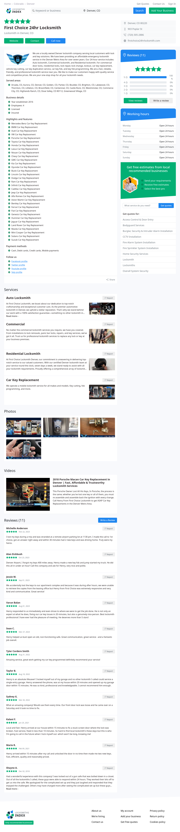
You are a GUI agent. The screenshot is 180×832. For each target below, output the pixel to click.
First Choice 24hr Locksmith (32, 27)
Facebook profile (19, 261)
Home (7, 3)
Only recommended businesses (18, 822)
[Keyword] (56, 11)
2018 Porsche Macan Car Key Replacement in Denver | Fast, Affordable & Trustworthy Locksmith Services (81, 483)
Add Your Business (162, 10)
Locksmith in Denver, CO (18, 33)
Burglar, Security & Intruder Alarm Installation (148, 231)
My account (127, 810)
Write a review (161, 100)
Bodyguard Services (133, 225)
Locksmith (128, 259)
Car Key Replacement (22, 380)
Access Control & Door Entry (138, 219)
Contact (35, 40)
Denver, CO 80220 (137, 23)
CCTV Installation (132, 236)
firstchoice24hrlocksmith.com (144, 40)
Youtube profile (18, 268)
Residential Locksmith (23, 354)
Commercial (15, 324)
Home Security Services (135, 253)
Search (140, 10)
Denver (31, 3)
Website (13, 40)
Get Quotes (143, 3)
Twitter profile (18, 265)
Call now (55, 40)
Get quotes (166, 205)
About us (96, 810)
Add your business (131, 816)
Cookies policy (157, 821)
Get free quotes (129, 821)
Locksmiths (129, 265)
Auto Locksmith (18, 298)
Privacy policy (157, 810)
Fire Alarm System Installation (139, 242)
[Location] (107, 11)
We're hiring (98, 816)
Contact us (97, 821)
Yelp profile (16, 272)
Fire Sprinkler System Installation (141, 248)
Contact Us (159, 3)
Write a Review (107, 520)
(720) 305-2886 (136, 34)
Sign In (172, 3)
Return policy (157, 816)
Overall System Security (135, 270)
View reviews (135, 100)
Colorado (19, 3)
